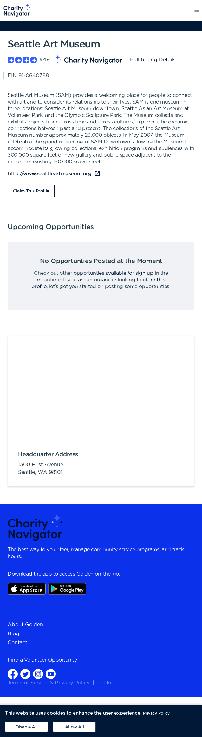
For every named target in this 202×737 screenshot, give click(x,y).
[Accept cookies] (74, 727)
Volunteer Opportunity (50, 660)
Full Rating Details (153, 59)
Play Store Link (67, 589)
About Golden (25, 624)
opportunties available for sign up (113, 273)
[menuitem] (15, 10)
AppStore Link (27, 589)
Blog (13, 633)
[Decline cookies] (26, 727)
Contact (17, 642)
